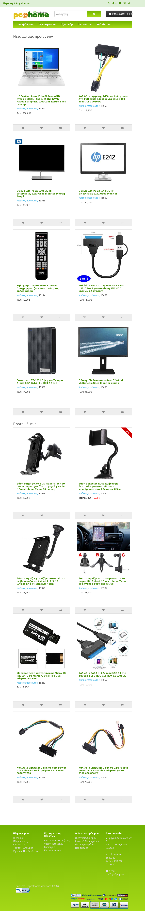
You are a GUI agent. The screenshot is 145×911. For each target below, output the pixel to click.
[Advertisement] (73, 813)
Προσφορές (81, 847)
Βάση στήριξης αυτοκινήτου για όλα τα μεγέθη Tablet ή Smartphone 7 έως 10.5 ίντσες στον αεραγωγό (102, 581)
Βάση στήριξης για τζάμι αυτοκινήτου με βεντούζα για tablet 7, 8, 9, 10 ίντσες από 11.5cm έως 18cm (41, 581)
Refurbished (104, 24)
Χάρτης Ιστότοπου (54, 843)
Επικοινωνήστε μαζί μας (56, 840)
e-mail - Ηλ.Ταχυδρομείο (115, 872)
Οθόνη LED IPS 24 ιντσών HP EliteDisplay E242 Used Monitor (98, 192)
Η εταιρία (18, 837)
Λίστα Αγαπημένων (85, 844)
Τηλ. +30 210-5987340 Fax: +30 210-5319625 (114, 859)
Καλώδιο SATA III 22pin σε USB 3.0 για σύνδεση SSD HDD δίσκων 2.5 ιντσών (102, 674)
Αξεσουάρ (67, 24)
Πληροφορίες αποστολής (20, 843)
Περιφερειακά (47, 24)
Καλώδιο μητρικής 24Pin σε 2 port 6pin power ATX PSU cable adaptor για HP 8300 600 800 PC (103, 770)
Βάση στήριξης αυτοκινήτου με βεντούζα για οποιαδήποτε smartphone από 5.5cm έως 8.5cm (100, 486)
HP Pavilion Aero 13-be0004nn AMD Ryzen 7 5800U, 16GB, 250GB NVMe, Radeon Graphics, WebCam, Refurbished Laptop (41, 100)
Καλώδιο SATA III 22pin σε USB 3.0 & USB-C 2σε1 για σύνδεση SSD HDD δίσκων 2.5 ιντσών (101, 288)
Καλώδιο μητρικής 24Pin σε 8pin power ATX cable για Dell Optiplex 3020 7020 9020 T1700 (41, 770)
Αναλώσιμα (85, 24)
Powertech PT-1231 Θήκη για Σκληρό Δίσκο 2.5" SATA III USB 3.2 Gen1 (40, 381)
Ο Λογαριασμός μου (86, 837)
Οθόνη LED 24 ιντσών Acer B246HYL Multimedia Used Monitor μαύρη (101, 381)
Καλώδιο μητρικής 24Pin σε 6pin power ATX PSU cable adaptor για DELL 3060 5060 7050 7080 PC (103, 98)
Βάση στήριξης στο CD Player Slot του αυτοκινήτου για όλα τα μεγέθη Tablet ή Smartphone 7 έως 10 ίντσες (41, 486)
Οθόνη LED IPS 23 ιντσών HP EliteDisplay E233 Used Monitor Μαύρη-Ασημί (41, 193)
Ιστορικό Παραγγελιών (87, 841)
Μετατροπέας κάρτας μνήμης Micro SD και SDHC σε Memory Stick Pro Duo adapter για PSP (41, 675)
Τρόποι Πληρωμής (23, 847)
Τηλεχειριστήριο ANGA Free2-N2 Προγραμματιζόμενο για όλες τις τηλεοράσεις (38, 288)
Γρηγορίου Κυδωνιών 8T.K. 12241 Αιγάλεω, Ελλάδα (119, 842)
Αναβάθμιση (25, 24)
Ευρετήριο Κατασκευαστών (52, 848)
